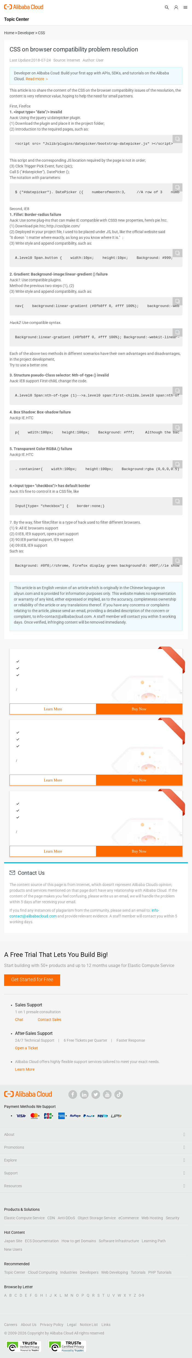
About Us (28, 1324)
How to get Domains (79, 1241)
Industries (68, 1272)
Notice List (89, 1324)
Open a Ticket (26, 1048)
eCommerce (128, 1218)
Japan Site (13, 1241)
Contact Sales (49, 1019)
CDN (51, 1218)
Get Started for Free (32, 979)
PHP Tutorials (159, 1272)
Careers (10, 1324)
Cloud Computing (42, 1272)
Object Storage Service (97, 1218)
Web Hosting (152, 1218)
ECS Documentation (42, 1241)
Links (105, 1324)
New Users (13, 1249)
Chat (19, 1019)
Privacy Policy (51, 1324)
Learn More (53, 709)
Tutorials (138, 1272)
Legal (71, 1324)
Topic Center (14, 1272)
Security (172, 1218)
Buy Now (139, 709)
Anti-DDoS (66, 1218)
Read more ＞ (37, 79)
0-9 (141, 1295)
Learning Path (154, 1241)
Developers (89, 1272)
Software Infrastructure (119, 1241)
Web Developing (114, 1272)
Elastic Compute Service (24, 1218)
